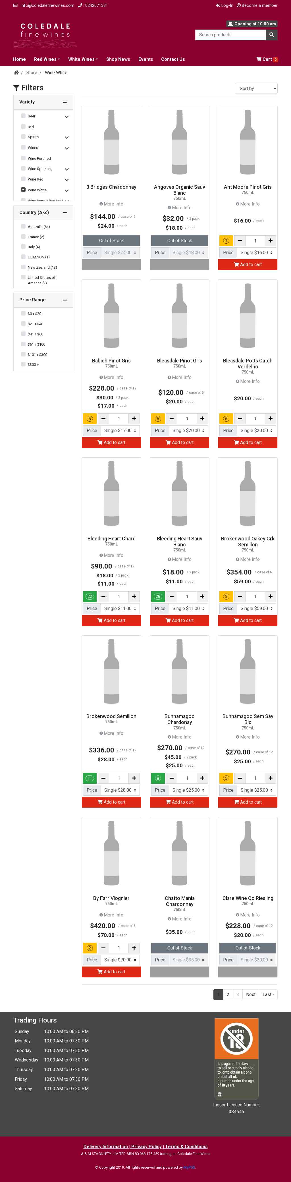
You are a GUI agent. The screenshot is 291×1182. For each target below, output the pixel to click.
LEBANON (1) (39, 257)
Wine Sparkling (40, 169)
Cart (267, 59)
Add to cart (248, 264)
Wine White (37, 190)
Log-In (224, 5)
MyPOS (189, 1167)
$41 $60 (35, 334)
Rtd (31, 127)
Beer (31, 116)
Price (92, 252)
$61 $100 (36, 344)
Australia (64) (39, 227)
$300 (33, 364)
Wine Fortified (39, 158)
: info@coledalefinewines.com (43, 5)
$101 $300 (37, 354)
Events (145, 59)
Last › (268, 994)
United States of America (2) (41, 280)
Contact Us (173, 59)
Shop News (118, 59)
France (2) (36, 237)
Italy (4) (34, 247)
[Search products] (230, 35)
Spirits (33, 137)
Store (31, 72)
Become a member (257, 5)
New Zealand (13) (42, 267)
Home (19, 59)
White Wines (81, 59)
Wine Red (35, 179)
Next (250, 994)
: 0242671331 (93, 5)
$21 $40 (35, 324)
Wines (33, 148)
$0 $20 (34, 314)
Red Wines (45, 59)
